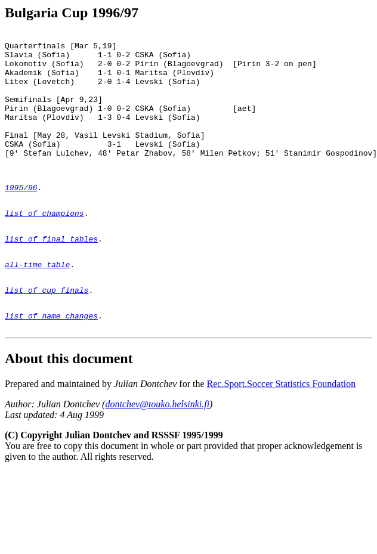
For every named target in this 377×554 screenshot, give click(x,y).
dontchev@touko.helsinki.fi (157, 454)
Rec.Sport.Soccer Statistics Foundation (281, 434)
